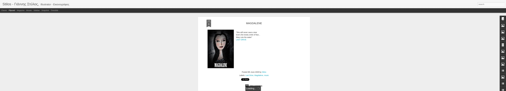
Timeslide (54, 10)
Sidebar (37, 10)
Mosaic (29, 10)
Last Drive (249, 41)
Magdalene (258, 41)
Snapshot (45, 10)
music (266, 41)
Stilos (264, 38)
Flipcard (12, 10)
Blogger (261, 89)
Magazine (21, 10)
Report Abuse (268, 89)
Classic (4, 10)
